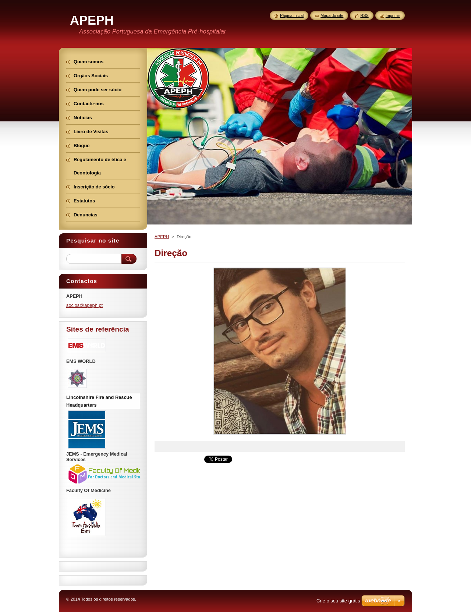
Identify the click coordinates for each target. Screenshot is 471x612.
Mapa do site (332, 15)
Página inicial (292, 15)
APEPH (162, 236)
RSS (364, 15)
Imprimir (393, 15)
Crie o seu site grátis (338, 601)
